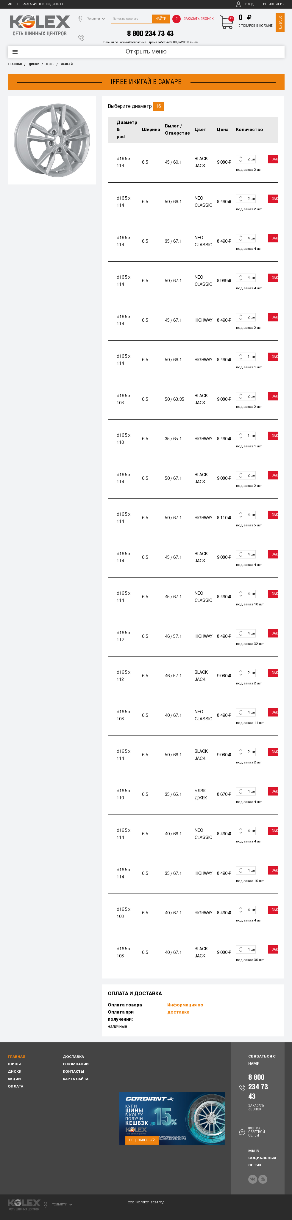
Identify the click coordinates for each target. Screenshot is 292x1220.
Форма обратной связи (256, 1132)
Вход (249, 4)
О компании (76, 1064)
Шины (14, 1064)
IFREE (50, 64)
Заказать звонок (199, 18)
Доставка (73, 1056)
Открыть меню (146, 52)
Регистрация (274, 4)
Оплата (15, 1086)
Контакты (73, 1071)
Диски (34, 64)
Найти (161, 18)
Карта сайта (75, 1079)
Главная (15, 64)
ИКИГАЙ (67, 64)
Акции (14, 1079)
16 (158, 107)
